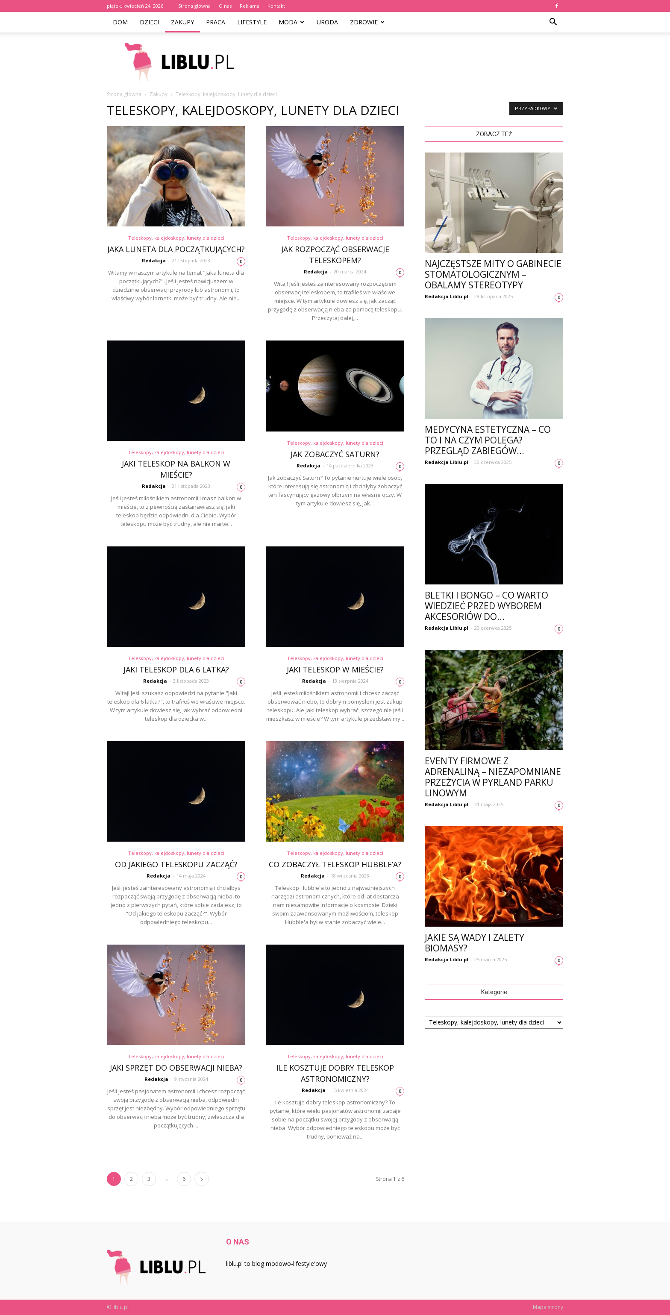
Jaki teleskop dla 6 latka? (176, 669)
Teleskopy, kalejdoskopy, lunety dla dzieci (176, 237)
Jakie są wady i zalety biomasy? (474, 942)
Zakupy (182, 22)
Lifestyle (252, 22)
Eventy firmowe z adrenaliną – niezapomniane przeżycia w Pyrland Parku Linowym (493, 777)
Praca (215, 22)
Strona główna (194, 6)
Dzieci (149, 22)
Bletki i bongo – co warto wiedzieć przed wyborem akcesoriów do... (486, 605)
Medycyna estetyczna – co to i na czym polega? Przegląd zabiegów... (488, 440)
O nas (225, 6)
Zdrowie (367, 22)
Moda (291, 22)
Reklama (249, 6)
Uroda (327, 22)
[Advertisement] (407, 62)
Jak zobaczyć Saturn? (335, 454)
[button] (553, 22)
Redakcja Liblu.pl (446, 296)
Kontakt (276, 6)
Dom (120, 22)
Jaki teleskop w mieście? (335, 669)
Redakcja (154, 260)
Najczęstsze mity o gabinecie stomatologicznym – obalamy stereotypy (493, 274)
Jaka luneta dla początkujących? (176, 249)
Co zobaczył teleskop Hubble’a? (335, 864)
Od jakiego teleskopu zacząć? (176, 864)
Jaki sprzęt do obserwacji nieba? (176, 1068)
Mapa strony (548, 1307)
